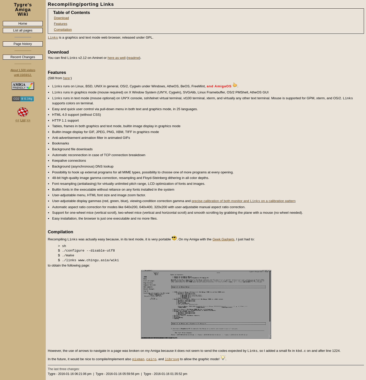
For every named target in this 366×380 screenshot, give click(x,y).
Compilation (63, 29)
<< (17, 120)
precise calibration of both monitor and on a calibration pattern (244, 201)
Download (61, 18)
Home (22, 23)
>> (28, 120)
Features (60, 24)
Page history (22, 44)
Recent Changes (22, 57)
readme (133, 58)
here (66, 78)
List (23, 120)
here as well (117, 58)
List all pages (23, 30)
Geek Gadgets (223, 239)
